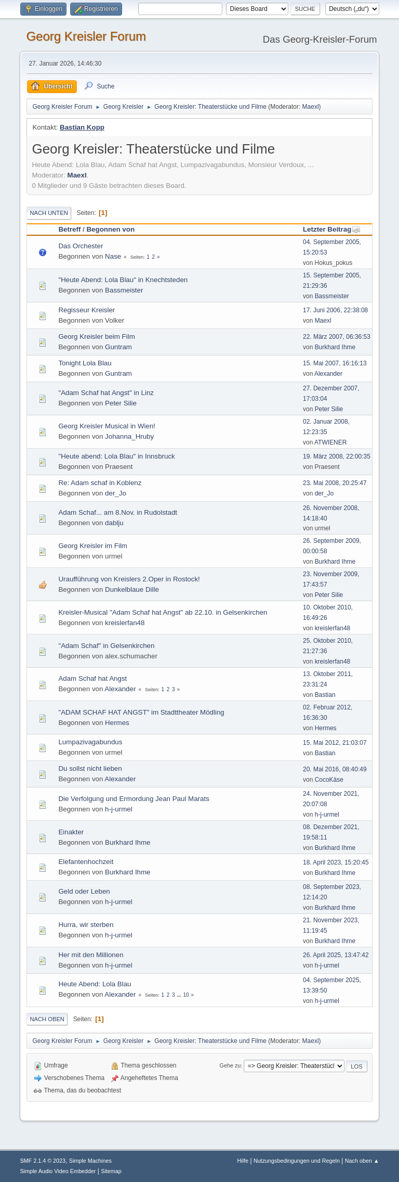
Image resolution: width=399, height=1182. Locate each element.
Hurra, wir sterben (85, 925)
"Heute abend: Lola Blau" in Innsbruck (116, 456)
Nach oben (47, 1019)
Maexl (310, 106)
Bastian (325, 694)
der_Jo (115, 493)
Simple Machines (90, 1161)
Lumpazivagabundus (90, 742)
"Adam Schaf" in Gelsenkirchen (106, 646)
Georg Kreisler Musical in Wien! (106, 426)
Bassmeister (124, 290)
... (179, 995)
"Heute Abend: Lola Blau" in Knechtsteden (123, 280)
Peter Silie (121, 403)
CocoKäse (329, 779)
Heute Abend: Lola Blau (94, 984)
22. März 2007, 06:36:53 (336, 336)
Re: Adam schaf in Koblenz (99, 483)
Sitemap (111, 1171)
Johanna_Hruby (129, 436)
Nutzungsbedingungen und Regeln (297, 1161)
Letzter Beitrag (332, 229)
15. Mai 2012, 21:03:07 (335, 742)
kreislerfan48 (124, 623)
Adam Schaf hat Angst (92, 678)
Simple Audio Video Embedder (58, 1171)
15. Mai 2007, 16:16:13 (335, 363)
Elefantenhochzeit (85, 862)
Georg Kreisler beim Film (96, 336)
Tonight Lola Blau (84, 363)
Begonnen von (110, 229)
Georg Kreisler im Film (92, 546)
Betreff (69, 229)
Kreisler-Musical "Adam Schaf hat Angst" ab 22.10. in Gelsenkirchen (162, 612)
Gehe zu (230, 1066)
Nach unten (49, 213)
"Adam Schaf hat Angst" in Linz (106, 393)
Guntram (118, 347)
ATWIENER (330, 442)
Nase (113, 256)
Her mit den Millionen (90, 955)
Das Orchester (80, 246)
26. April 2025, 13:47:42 (336, 955)
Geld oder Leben (84, 891)
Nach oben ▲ (362, 1161)
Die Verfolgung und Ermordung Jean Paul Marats (133, 799)
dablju (114, 523)
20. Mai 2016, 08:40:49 (335, 769)
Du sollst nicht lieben (90, 768)
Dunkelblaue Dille (132, 589)
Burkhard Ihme (335, 347)
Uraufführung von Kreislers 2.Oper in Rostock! (129, 579)
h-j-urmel (118, 809)
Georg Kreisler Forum (86, 36)
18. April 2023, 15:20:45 (336, 862)
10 (186, 995)
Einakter (71, 832)
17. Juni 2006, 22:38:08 (335, 310)
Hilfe (243, 1161)
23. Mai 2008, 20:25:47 (335, 483)
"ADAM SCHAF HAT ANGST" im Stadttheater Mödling (141, 712)
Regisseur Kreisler (86, 310)
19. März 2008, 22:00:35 (336, 456)
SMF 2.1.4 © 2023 (42, 1161)
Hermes (117, 723)
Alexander (328, 373)
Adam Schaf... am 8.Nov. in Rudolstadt (117, 512)
